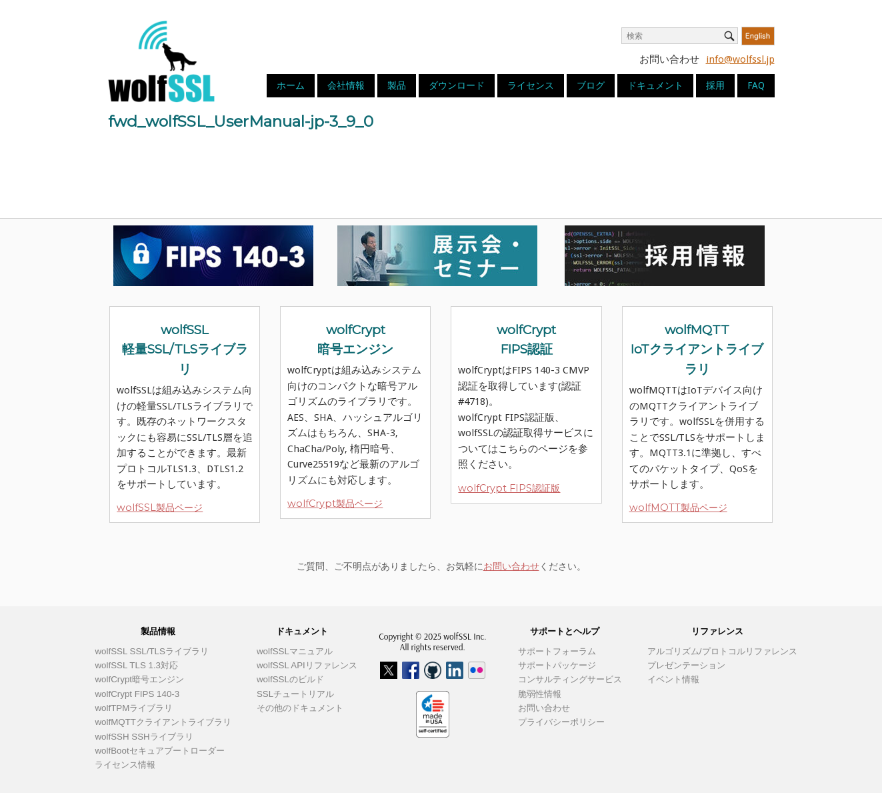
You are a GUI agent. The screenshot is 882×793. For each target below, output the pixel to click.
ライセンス (530, 85)
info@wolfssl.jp (740, 59)
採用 (715, 85)
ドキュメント (655, 85)
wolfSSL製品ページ (160, 508)
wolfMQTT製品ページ (678, 508)
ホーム (291, 85)
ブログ (591, 85)
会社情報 (346, 85)
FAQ (756, 85)
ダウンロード (457, 85)
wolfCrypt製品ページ (335, 504)
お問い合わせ (511, 566)
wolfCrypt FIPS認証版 (509, 488)
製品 (396, 85)
